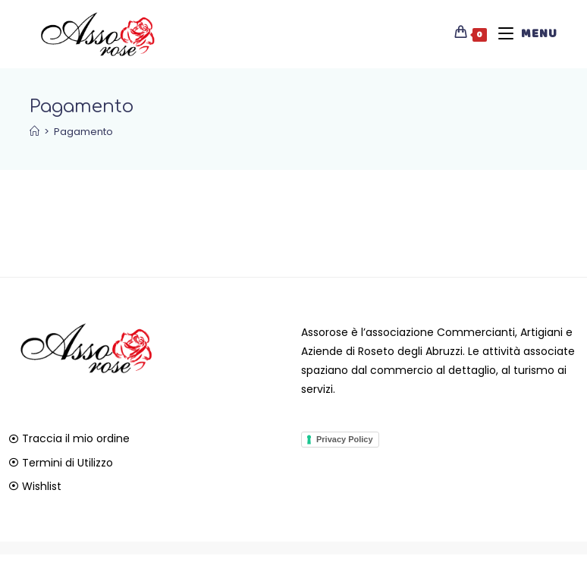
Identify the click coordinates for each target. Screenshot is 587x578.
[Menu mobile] (522, 34)
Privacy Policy (344, 439)
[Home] (34, 131)
